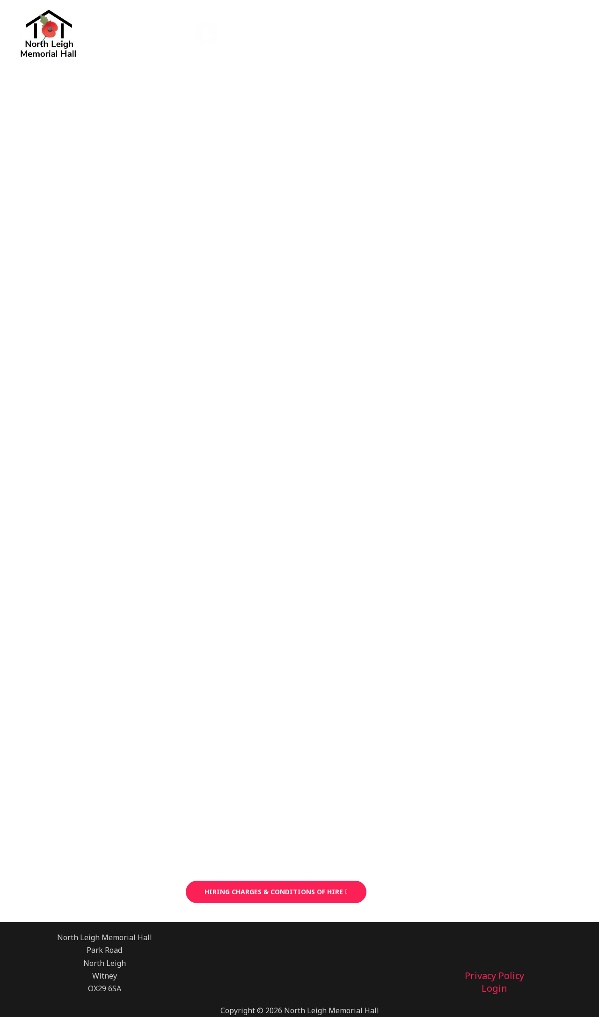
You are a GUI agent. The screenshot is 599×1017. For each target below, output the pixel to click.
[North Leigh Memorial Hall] (48, 32)
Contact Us (547, 33)
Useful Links (476, 33)
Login (494, 988)
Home (250, 33)
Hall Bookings (314, 33)
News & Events (397, 33)
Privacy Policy (494, 976)
